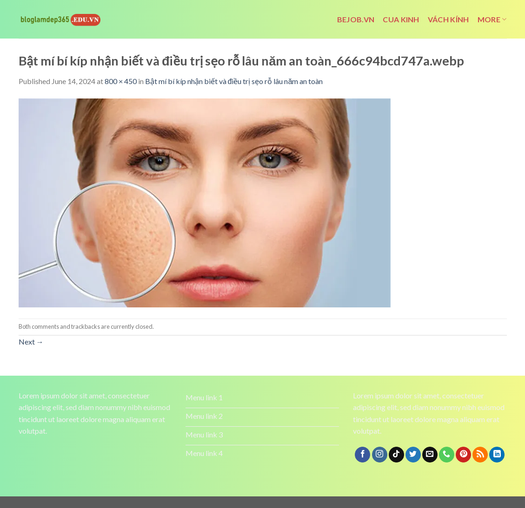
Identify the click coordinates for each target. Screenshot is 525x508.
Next (31, 341)
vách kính (448, 19)
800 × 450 (121, 81)
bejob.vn (356, 19)
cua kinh (401, 19)
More (492, 19)
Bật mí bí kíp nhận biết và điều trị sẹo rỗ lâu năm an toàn (234, 81)
